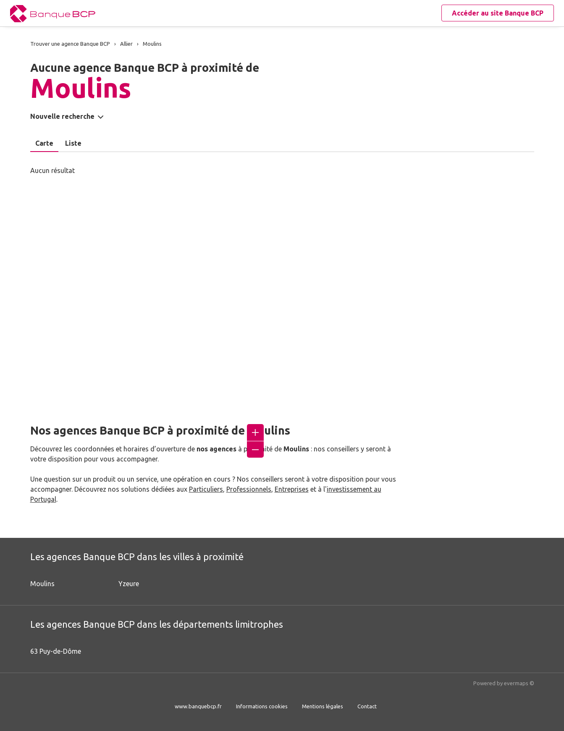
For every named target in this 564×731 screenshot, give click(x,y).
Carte (44, 143)
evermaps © (519, 683)
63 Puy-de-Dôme (55, 651)
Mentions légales (322, 706)
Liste (73, 143)
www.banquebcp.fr (198, 706)
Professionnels (248, 489)
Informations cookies (262, 706)
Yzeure (128, 583)
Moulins (42, 583)
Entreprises (292, 489)
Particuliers (206, 489)
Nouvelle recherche (62, 116)
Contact (367, 706)
